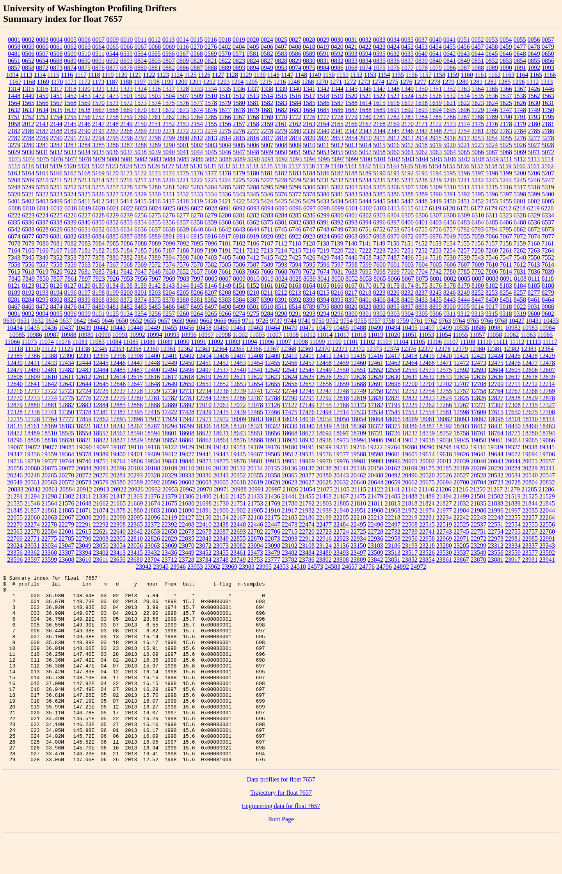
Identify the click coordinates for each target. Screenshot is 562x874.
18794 (547, 433)
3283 (70, 145)
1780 (365, 117)
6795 (506, 229)
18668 (289, 433)
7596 (323, 264)
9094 (42, 313)
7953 (127, 278)
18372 (375, 426)
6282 (253, 215)
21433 (255, 496)
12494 (169, 370)
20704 (478, 482)
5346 (267, 194)
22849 (221, 538)
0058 (14, 46)
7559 (70, 264)
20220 (495, 468)
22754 (495, 531)
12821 (392, 398)
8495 (196, 306)
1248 (293, 81)
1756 (84, 117)
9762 (431, 320)
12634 (461, 377)
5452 (477, 201)
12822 (410, 398)
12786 (238, 398)
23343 (547, 545)
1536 (492, 96)
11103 (384, 341)
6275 (154, 215)
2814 (225, 138)
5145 (407, 166)
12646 (118, 384)
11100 (333, 341)
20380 (324, 475)
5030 (28, 152)
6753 (393, 229)
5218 (154, 180)
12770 (15, 398)
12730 (169, 391)
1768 (253, 117)
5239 (435, 180)
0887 (196, 67)
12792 (324, 398)
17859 (84, 419)
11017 (341, 334)
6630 (70, 229)
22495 (358, 524)
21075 (325, 489)
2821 (323, 138)
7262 (520, 250)
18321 (255, 426)
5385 (379, 194)
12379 (460, 348)
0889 (225, 67)
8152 (253, 285)
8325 (70, 299)
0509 (70, 53)
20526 (444, 475)
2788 (28, 138)
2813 (211, 138)
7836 (534, 271)
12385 (15, 355)
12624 (289, 377)
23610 (83, 559)
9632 (37, 320)
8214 (309, 292)
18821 (83, 440)
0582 (267, 53)
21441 (289, 496)
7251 (407, 250)
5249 (28, 187)
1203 (223, 81)
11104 (401, 341)
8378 (168, 299)
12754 (427, 391)
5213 (84, 180)
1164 (522, 74)
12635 (478, 377)
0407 (281, 46)
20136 (289, 468)
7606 (449, 264)
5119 (56, 166)
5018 (421, 145)
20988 (239, 489)
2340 (323, 131)
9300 (351, 313)
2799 (168, 138)
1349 (407, 88)
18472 (15, 433)
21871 (83, 510)
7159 (519, 243)
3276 (520, 138)
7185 (140, 250)
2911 (379, 138)
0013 (168, 39)
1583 (281, 103)
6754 (407, 229)
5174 (168, 173)
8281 (14, 299)
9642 (79, 320)
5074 (28, 159)
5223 (211, 180)
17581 (444, 412)
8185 (534, 285)
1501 (126, 96)
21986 (478, 510)
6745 (281, 229)
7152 (421, 243)
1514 (267, 96)
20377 (307, 475)
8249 (463, 292)
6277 (182, 215)
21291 (15, 496)
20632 (341, 482)
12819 (358, 398)
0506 (28, 53)
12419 (427, 355)
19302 (461, 447)
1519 (337, 96)
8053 (365, 278)
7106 (253, 243)
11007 (273, 334)
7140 (351, 243)
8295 (42, 299)
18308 (221, 426)
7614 (548, 264)
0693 (126, 60)
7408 (239, 257)
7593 (281, 264)
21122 (375, 489)
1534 (463, 96)
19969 (307, 461)
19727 (49, 461)
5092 (281, 159)
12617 (169, 377)
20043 (495, 461)
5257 (112, 187)
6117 (421, 208)
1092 (534, 67)
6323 (506, 215)
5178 (225, 173)
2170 (407, 124)
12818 (341, 398)
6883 (84, 236)
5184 (309, 173)
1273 (363, 81)
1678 (239, 110)
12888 (152, 405)
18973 (341, 440)
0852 (492, 60)
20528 (478, 475)
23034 (49, 545)
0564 (140, 53)
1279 (448, 81)
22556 (547, 524)
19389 (100, 454)
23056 (135, 545)
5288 (253, 187)
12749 (358, 391)
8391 (281, 299)
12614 (118, 377)
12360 (151, 348)
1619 (435, 103)
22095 (135, 517)
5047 (239, 152)
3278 (548, 138)
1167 (15, 81)
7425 (295, 257)
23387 (66, 552)
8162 (281, 285)
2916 (449, 138)
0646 (506, 53)
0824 (253, 60)
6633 (112, 229)
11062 (511, 334)
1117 (81, 74)
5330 (154, 194)
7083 (84, 243)
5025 (506, 145)
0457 (477, 46)
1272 (349, 81)
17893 (118, 419)
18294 (169, 426)
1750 (548, 110)
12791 (307, 398)
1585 (309, 103)
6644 (253, 229)
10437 (66, 327)
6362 (253, 222)
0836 (393, 60)
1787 (463, 117)
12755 (444, 391)
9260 (182, 313)
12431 (32, 363)
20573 (83, 482)
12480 (32, 370)
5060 (393, 152)
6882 (70, 236)
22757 (530, 531)
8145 (196, 285)
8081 (436, 278)
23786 (307, 559)
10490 (375, 327)
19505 (272, 454)
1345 (351, 88)
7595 (309, 264)
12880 (32, 405)
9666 (220, 320)
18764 (495, 433)
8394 (323, 299)
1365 (492, 88)
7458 (365, 257)
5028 (548, 145)
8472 (42, 306)
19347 (15, 454)
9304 (407, 313)
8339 (84, 299)
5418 (182, 201)
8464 (548, 299)
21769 (272, 503)
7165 (28, 250)
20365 (289, 475)
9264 (196, 313)
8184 (520, 285)
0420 (337, 46)
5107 (464, 159)
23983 (246, 566)
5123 (112, 166)
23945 (161, 566)
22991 (547, 538)
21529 (547, 496)
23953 (195, 566)
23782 (289, 559)
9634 (51, 320)
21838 (495, 503)
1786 (449, 117)
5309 (435, 187)
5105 (436, 159)
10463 (255, 327)
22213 (375, 517)
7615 (14, 271)
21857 (32, 510)
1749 (534, 110)
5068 (506, 152)
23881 (495, 559)
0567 (182, 53)
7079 (28, 243)
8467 (14, 306)
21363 (135, 496)
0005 (70, 39)
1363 (463, 88)
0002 (28, 39)
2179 (520, 124)
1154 (384, 74)
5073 (14, 159)
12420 (444, 355)
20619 (255, 482)
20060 (32, 468)
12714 (547, 384)
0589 (309, 53)
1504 (168, 96)
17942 (187, 419)
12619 (204, 377)
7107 (267, 243)
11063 (528, 334)
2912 (393, 138)
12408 (255, 355)
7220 (337, 250)
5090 (253, 159)
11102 (367, 341)
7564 (98, 264)
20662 (410, 482)
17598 (461, 412)
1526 (435, 96)
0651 (14, 60)
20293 (135, 475)
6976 (435, 236)
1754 (56, 117)
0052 (477, 39)
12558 (392, 370)
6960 (337, 236)
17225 (410, 405)
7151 (407, 243)
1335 (225, 88)
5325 (84, 194)
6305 (407, 215)
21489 (427, 496)
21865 (66, 510)
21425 (238, 496)
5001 (182, 145)
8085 (464, 278)
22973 (495, 538)
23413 (118, 552)
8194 (56, 292)
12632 (427, 377)
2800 (182, 138)
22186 (307, 517)
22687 (221, 531)
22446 (255, 524)
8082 (450, 278)
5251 (56, 187)
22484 (341, 524)
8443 (449, 299)
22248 (495, 517)
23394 (83, 552)
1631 (548, 103)
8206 (196, 292)
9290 (281, 313)
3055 (506, 138)
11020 (392, 334)
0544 (112, 53)
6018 (70, 208)
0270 (196, 46)
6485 (492, 222)
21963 (392, 510)
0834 (365, 60)
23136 (341, 545)
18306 (204, 426)
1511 (225, 96)
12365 (237, 348)
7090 (169, 243)
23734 (204, 559)
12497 (204, 370)
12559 (410, 370)
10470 (289, 327)
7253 (435, 250)
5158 (491, 166)
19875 (221, 461)
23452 (204, 552)
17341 (49, 412)
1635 (56, 110)
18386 (410, 426)
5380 (323, 194)
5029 (14, 152)
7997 (197, 278)
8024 (281, 278)
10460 (221, 327)
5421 (225, 201)
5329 (140, 194)
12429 (547, 355)
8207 (211, 292)
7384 (140, 257)
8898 (421, 306)
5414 (126, 201)
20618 (238, 482)
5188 (351, 173)
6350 (98, 222)
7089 (155, 243)
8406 (379, 299)
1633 (28, 110)
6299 (323, 215)
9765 (473, 320)
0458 (492, 46)
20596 (169, 482)
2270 (154, 131)
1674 (196, 110)
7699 (393, 271)
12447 (135, 363)
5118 (42, 166)
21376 (152, 496)
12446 (118, 363)
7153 (435, 243)
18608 (186, 433)
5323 (56, 194)
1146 (273, 74)
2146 (84, 124)
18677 (307, 433)
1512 (239, 96)
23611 (100, 559)
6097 (309, 208)
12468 (427, 363)
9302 (379, 313)
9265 (211, 313)
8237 (421, 292)
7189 (196, 250)
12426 (513, 355)
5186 (323, 173)
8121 (14, 285)
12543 (289, 370)
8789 (309, 306)
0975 (309, 67)
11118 (15, 348)
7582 (211, 264)
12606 (530, 370)
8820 (351, 306)
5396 (492, 194)
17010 (204, 405)
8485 (154, 306)
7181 (84, 250)
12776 (83, 398)
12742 (272, 391)
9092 (28, 313)
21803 (324, 503)
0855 (534, 60)
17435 (221, 412)
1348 (393, 88)
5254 (84, 187)
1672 (168, 110)
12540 (238, 370)
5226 (253, 180)
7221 (351, 250)
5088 (225, 159)
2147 (98, 124)
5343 (239, 194)
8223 (379, 292)
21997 (513, 510)
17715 (15, 419)
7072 (520, 236)
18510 (49, 433)
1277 (420, 81)
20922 (118, 489)
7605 (435, 264)
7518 (435, 257)
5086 (197, 159)
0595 (379, 53)
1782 (393, 117)
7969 (169, 278)
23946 (178, 566)
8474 (56, 306)
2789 (42, 138)
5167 (70, 173)
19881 (255, 461)
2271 (168, 131)
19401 (135, 454)
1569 (84, 103)
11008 (291, 334)
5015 (379, 145)
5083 (155, 159)
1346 (365, 88)
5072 (548, 152)
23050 (100, 545)
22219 (410, 517)
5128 (182, 166)
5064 (449, 152)
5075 (42, 159)
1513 (253, 96)
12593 (478, 370)
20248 (32, 475)
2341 (337, 131)
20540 (530, 475)
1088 (477, 67)
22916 (324, 538)
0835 (379, 60)
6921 (281, 236)
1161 (481, 74)
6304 (393, 215)
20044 (513, 461)
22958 (427, 538)
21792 (307, 503)
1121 (135, 74)
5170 (112, 173)
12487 (135, 370)
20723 (495, 482)
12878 (547, 398)
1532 (449, 96)
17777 (67, 419)
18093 (462, 419)
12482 (66, 370)
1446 (548, 88)
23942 (143, 566)
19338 (529, 447)
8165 (323, 285)
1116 (67, 74)
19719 (32, 461)
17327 (547, 405)
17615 (495, 412)
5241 (463, 180)
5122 (98, 166)
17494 (324, 412)
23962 (212, 566)
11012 (307, 334)
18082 (444, 419)
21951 (358, 510)
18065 (393, 419)
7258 (477, 250)
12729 (152, 391)
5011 (323, 145)
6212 (505, 208)
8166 (337, 285)
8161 (267, 285)
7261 (506, 250)
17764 (49, 419)
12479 (15, 370)
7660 (211, 271)
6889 (154, 236)
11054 (443, 334)
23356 (15, 552)
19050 (478, 440)
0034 (393, 39)
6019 (84, 208)
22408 (186, 524)
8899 (435, 306)
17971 (204, 419)
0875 (84, 67)
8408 (393, 299)
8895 (393, 306)
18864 (221, 440)
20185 (444, 468)
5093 (295, 159)
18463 (547, 426)
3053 (477, 138)
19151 (238, 447)
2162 (295, 124)
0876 (98, 67)
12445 (100, 363)
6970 (393, 236)
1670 (140, 110)
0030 (337, 39)
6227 (84, 215)
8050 (337, 278)
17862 (101, 419)
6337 (42, 222)
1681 (267, 110)
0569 (211, 53)
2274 (211, 131)
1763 (182, 117)
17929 (170, 419)
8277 (534, 292)
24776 (367, 566)
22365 (135, 524)
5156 (463, 166)
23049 (83, 545)
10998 (223, 334)
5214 (98, 180)
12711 (512, 384)
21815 (392, 503)
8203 (154, 292)
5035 (98, 152)
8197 (84, 292)
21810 (358, 503)
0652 (28, 60)
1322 (112, 88)
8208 (225, 292)
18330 (289, 426)
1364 (477, 88)
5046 (225, 152)
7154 (449, 243)
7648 (154, 271)
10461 (238, 327)
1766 (225, 117)
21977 (444, 510)
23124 (324, 545)
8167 (351, 285)
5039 (154, 152)
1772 (295, 117)
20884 (67, 489)
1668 (112, 110)
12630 (392, 377)
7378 (98, 257)
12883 (83, 405)
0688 (56, 60)
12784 (204, 398)
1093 (548, 67)
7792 (477, 271)
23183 (375, 545)
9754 (346, 320)
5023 (477, 145)
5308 (421, 187)
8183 (506, 285)
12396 (118, 355)
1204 (237, 81)
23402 (100, 552)
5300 (309, 187)
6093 (253, 208)
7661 (225, 271)
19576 (324, 454)
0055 (520, 39)
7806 (492, 271)
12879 (15, 405)
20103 (135, 468)
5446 (393, 201)
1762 (168, 117)
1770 (281, 117)
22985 (530, 538)
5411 (84, 201)
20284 (118, 475)
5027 (534, 145)
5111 (506, 159)
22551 (495, 524)
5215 (112, 180)
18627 (204, 433)
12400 (152, 355)
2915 (435, 138)
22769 (15, 538)
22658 (169, 531)
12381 (494, 348)
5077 (70, 159)
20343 (221, 475)
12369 (305, 348)
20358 (272, 475)
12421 (461, 355)
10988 (68, 334)
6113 (394, 208)
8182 (492, 285)
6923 (309, 236)
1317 (56, 88)
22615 (83, 531)
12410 (289, 355)
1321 (98, 88)
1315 (28, 88)
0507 (42, 53)
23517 (410, 552)
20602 (186, 482)
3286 (112, 145)
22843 (204, 538)
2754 (463, 131)
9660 (192, 320)
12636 (495, 377)
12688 (358, 384)
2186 (28, 131)
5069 (520, 152)
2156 (225, 124)
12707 (461, 384)
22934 (358, 538)
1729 (477, 110)
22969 (444, 538)
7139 (337, 243)
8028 (295, 278)
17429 (204, 412)
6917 (225, 236)
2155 (211, 124)
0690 (84, 60)
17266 (444, 405)
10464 (272, 327)
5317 (520, 187)
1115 (53, 74)
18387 (427, 426)
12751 (392, 391)
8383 (225, 299)
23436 (169, 552)
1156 (411, 74)
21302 (66, 496)
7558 (56, 264)
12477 (530, 363)
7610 (492, 264)
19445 (238, 454)
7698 (379, 271)
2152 (168, 124)
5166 (56, 173)
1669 (126, 110)
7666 (267, 271)
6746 (295, 229)
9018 (506, 306)
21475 (358, 496)
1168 (29, 81)
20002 (427, 461)
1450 (42, 96)
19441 (204, 454)
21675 (169, 503)
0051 (463, 39)
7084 (98, 243)
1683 (295, 110)
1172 (84, 81)
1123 (163, 74)
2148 (112, 124)
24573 (315, 566)
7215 (295, 250)
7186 (154, 250)
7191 (225, 250)
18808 (32, 440)
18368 (358, 426)
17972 (221, 419)
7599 (365, 264)
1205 (251, 81)
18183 (66, 426)
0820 (196, 60)
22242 (461, 517)
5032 (56, 152)
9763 (445, 320)
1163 (508, 74)
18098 (496, 419)
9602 (548, 313)
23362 (32, 552)
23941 (547, 559)
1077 (407, 67)
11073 (29, 341)
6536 (534, 222)
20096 (118, 468)
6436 (449, 222)
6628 (42, 229)
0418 (309, 46)
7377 (84, 257)
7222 (365, 250)
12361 (168, 348)
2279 (281, 131)
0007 (98, 39)
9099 (84, 313)
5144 (393, 166)
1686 (337, 110)
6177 (477, 208)
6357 (182, 222)
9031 (534, 306)
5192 (407, 173)
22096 (152, 517)
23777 (272, 559)
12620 (221, 377)
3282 (56, 145)
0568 (196, 53)
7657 (196, 271)
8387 (253, 299)
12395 (100, 355)
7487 (393, 257)
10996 (189, 334)
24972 (418, 566)
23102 (289, 545)
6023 (141, 208)
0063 (84, 46)
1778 (337, 117)
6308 (449, 215)
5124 (126, 166)
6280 (225, 215)
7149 (379, 243)
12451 (204, 363)
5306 (393, 187)
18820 (66, 440)
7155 (463, 243)
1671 (154, 110)
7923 (98, 278)
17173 (358, 405)
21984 (461, 510)
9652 (136, 320)
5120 (70, 166)
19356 (32, 454)
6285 (295, 215)
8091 (506, 278)
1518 (323, 96)
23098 (272, 545)
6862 (520, 229)
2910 (365, 138)
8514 (295, 306)
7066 (492, 236)
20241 (547, 468)
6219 (533, 208)
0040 (435, 39)
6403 (435, 222)
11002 (240, 334)
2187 (42, 131)
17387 (118, 412)
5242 (477, 180)
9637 (65, 320)
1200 (181, 81)
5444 (365, 201)
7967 (155, 278)
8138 (126, 285)
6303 (379, 215)
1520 (351, 96)
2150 (140, 124)
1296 (518, 81)
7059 (477, 236)
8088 (492, 278)
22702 (255, 531)
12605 (513, 370)
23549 (478, 552)
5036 (112, 152)
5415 (140, 201)
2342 (351, 131)
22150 (204, 517)
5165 (42, 173)
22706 (272, 531)
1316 (42, 88)
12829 (530, 398)
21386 (186, 496)
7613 (534, 264)
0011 (140, 39)
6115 (407, 208)
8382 (211, 299)
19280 (409, 447)
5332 (182, 194)
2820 (309, 138)
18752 (444, 433)
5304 (365, 187)
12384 (546, 348)
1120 (121, 74)
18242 (118, 426)
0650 (548, 53)
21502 (495, 496)
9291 (295, 313)
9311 (449, 313)
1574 (154, 103)
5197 (477, 173)
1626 (520, 103)
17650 (513, 412)
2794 (98, 138)
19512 (289, 454)
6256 (140, 215)
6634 (126, 229)
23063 (152, 545)
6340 (84, 222)
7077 (548, 236)
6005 (548, 201)
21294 (32, 496)
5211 (56, 180)
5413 (112, 201)
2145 (70, 124)
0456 (463, 46)
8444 (463, 299)
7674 (323, 271)
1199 (167, 81)
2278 (267, 131)
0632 (393, 53)
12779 (118, 398)
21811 (375, 503)
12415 (358, 355)
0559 (126, 53)
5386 (393, 194)
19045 (461, 440)
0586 (295, 53)
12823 (427, 398)
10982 (513, 327)
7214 (281, 250)
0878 (126, 67)
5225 (239, 180)
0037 (421, 39)
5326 (98, 194)
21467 (341, 496)
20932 (153, 489)
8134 (112, 285)
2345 (393, 131)
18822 (100, 440)
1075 (379, 67)
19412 (169, 454)
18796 (15, 440)
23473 (255, 552)
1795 (548, 117)
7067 (506, 236)
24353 (281, 566)
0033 (379, 39)
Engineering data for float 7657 (281, 843)
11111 (500, 341)
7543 (477, 257)
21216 (460, 489)
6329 (534, 215)
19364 (66, 454)
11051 (409, 334)
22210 (358, 517)
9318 (506, 313)
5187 (337, 173)
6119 (435, 208)
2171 (421, 124)
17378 (83, 412)
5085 (183, 159)
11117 (549, 341)
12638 (530, 377)
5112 (520, 159)
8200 (126, 292)
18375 (392, 426)
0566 (168, 53)
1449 (28, 96)
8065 (379, 278)
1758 (112, 117)
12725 (100, 391)
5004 (225, 145)
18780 (530, 433)
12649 (169, 384)
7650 (168, 271)
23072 (204, 545)
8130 (98, 285)
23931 (530, 559)
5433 (323, 201)
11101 (350, 341)
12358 (134, 348)
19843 (169, 461)
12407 (238, 355)
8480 (98, 306)
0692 (112, 60)
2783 (506, 131)
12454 (255, 363)
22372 (152, 524)
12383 (529, 348)
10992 (137, 334)
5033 (70, 152)
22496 (375, 524)
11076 (63, 341)
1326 (154, 88)
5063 (435, 152)
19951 (289, 461)
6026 (183, 208)
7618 (28, 271)
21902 (238, 510)
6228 (98, 215)
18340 (307, 426)
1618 (421, 103)
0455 (449, 46)
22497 (392, 524)
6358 (196, 222)
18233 (100, 426)
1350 (421, 88)
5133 (238, 166)
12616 (152, 377)
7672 (309, 271)
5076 (56, 159)
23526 (427, 552)
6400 (407, 222)
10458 (204, 327)
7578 (196, 264)
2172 (435, 124)
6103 (379, 208)
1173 (98, 81)
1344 (337, 88)
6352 (112, 222)
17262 (427, 405)
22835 (186, 538)
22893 (289, 538)
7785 (463, 271)
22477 (324, 524)
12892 (186, 405)
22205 (341, 517)
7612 (520, 264)
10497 (427, 327)
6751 (365, 229)
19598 (375, 454)
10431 (534, 320)
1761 (154, 117)
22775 (49, 538)
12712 (530, 384)
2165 (337, 124)
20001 (410, 461)
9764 (459, 320)
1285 (504, 81)
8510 (267, 306)
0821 (211, 60)
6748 (323, 229)
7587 (253, 264)
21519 (513, 496)
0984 (323, 67)
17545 (392, 412)
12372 (357, 348)
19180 (289, 447)
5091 (267, 159)
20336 (204, 475)
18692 (324, 433)
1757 (98, 117)
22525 (461, 524)
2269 (140, 131)
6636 (140, 229)
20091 (101, 468)
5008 (281, 145)
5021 (463, 145)
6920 (267, 236)
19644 (495, 454)
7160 (533, 243)
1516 (295, 96)
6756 (435, 229)
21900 (221, 510)
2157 (239, 124)
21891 (204, 510)
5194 (435, 173)
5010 (309, 145)
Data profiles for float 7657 (281, 816)
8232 (407, 292)
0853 (506, 60)
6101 (351, 208)
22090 (118, 517)
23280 (444, 545)
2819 (295, 138)
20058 (15, 468)
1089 (492, 67)
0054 (506, 39)
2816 (253, 138)
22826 (152, 538)
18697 (341, 433)
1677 (225, 110)
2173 (449, 124)
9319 (520, 313)
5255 (98, 187)
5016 (393, 145)
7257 (463, 250)
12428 (530, 355)
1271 (335, 81)
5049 (267, 152)
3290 (168, 145)
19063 (513, 440)
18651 (255, 433)
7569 (140, 264)
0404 (239, 46)
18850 (152, 440)
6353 (126, 222)
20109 (170, 468)
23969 (229, 566)
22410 (204, 524)
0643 (463, 53)
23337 (530, 545)
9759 (403, 320)
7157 (491, 243)
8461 (534, 299)
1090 (506, 67)
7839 (548, 271)
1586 (323, 103)
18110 (530, 419)
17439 (238, 412)
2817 (267, 138)
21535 (15, 503)
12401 (169, 355)
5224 (225, 180)
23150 (358, 545)
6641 (211, 229)
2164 (323, 124)
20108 (152, 468)
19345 (547, 447)
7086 (127, 243)
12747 (324, 391)
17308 (513, 405)
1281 (476, 81)
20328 (152, 475)
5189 (365, 173)
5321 (28, 194)
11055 (460, 334)
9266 (225, 313)
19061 (495, 440)
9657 (164, 320)
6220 (547, 208)
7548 (520, 257)
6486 (506, 222)
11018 (358, 334)
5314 (477, 187)
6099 (337, 208)
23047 (66, 545)
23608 (66, 559)
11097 (283, 341)
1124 (177, 74)
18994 (358, 440)
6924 (323, 236)
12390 (66, 355)
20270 (66, 475)
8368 (98, 299)
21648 (83, 503)
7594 (295, 264)
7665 (253, 271)
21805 (341, 503)
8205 (182, 292)
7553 (14, 264)
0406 (267, 46)
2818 (281, 138)
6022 (127, 208)
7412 (253, 257)
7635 (98, 271)
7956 (141, 278)
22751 (478, 531)
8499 (239, 306)
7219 (323, 250)
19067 (15, 447)
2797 (140, 138)
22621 (100, 531)
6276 (168, 215)
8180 (477, 285)
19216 (358, 447)
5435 (351, 201)
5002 (196, 145)
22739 (410, 531)
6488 (520, 222)
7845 (14, 278)
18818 (49, 440)
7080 (42, 243)
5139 (323, 166)
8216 (337, 292)
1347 (379, 88)
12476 (513, 363)
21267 (495, 489)
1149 (315, 74)
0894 (253, 67)
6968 (379, 236)
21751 (238, 503)
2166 (351, 124)
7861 (70, 278)
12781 (152, 398)
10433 (551, 320)
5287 (239, 187)
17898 (135, 419)
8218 (365, 292)
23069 (169, 545)
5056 (351, 152)
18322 (272, 426)
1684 (309, 110)
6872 (534, 229)
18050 (341, 419)
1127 (218, 74)
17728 (32, 419)
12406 (221, 355)
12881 (49, 405)
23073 (221, 545)
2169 (393, 124)
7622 (70, 271)
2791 (70, 138)
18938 (324, 440)
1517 (309, 96)
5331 (168, 194)
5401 (14, 201)
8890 (379, 306)
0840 (435, 60)
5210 (42, 180)
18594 (152, 433)
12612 (83, 377)
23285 (461, 545)
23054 (118, 545)
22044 (547, 510)
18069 (410, 419)
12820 (375, 398)
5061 (407, 152)
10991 (120, 334)
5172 (140, 173)
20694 (444, 482)
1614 (365, 103)
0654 (42, 60)
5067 (492, 152)
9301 (365, 313)
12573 (427, 370)
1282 (490, 81)
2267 (112, 131)
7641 (112, 271)
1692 (407, 110)
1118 (94, 74)
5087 (211, 159)
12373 (374, 348)
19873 (204, 461)
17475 (289, 412)
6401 (421, 222)
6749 (337, 229)
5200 (520, 173)
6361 (239, 222)
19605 (410, 454)
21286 (546, 489)
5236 (393, 180)
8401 (365, 299)
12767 (513, 391)
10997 (206, 334)
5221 (182, 180)
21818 (410, 503)
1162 (494, 74)
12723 (66, 391)
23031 (32, 545)
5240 (449, 180)
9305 (421, 313)
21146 (426, 489)
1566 (42, 103)
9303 (393, 313)
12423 (478, 355)
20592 (152, 482)
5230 (309, 180)
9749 (304, 320)
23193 (410, 545)
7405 (225, 257)
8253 (492, 292)
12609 (32, 377)
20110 (186, 468)
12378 (443, 348)
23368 (49, 552)
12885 (118, 405)
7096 (211, 243)
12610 (49, 377)
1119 (108, 74)
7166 (42, 250)
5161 (533, 166)
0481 (14, 53)
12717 (32, 391)
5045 (211, 152)
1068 (351, 67)
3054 (492, 138)
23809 (358, 559)
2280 (295, 131)
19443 (221, 454)
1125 (190, 74)
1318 (70, 88)
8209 (239, 292)
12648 (152, 384)
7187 (168, 250)
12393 (83, 355)
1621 (449, 103)
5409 (56, 201)
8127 (70, 285)
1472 (98, 96)
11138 (82, 348)
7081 (56, 243)
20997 (273, 489)
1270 (321, 81)
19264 (392, 447)
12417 (392, 355)
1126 (204, 74)
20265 (49, 475)
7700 (407, 271)
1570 (98, 103)
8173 (393, 285)
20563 (49, 482)
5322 (42, 194)
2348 (435, 131)
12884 (100, 405)
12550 (341, 370)
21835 (478, 503)
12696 (392, 384)
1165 (536, 74)
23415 (135, 552)
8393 (309, 299)
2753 (449, 131)
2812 (196, 138)
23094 (255, 545)
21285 (529, 489)
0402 (225, 46)
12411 (306, 355)
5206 (534, 173)
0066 (126, 46)
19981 (358, 461)
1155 (397, 74)
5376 (281, 194)
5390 (435, 194)
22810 (135, 538)
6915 (196, 236)
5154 (435, 166)
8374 (140, 299)
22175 (272, 517)
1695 (449, 110)
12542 (272, 370)
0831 (323, 60)
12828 (513, 398)
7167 (56, 250)
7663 (239, 271)
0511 (98, 53)
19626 (461, 454)
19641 (478, 454)
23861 (444, 559)
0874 (70, 67)
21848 (15, 510)
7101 (225, 243)
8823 (365, 306)
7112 (281, 243)
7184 (126, 250)
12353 (116, 348)
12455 (272, 363)
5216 (126, 180)
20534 (513, 475)
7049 (449, 236)
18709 (358, 433)
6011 (42, 208)
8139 (140, 285)
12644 (83, 384)
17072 (238, 405)
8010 (253, 278)
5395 (477, 194)
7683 (351, 271)
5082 (141, 159)
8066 (394, 278)
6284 (281, 215)
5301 (323, 187)
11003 (257, 334)
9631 (23, 320)
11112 (517, 341)
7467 (379, 257)
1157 (425, 74)
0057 (548, 39)
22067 (66, 517)
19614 (427, 454)
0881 (154, 67)
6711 (267, 229)
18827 (118, 440)
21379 (169, 496)
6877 (28, 236)
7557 (42, 264)
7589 (267, 264)
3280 (28, 145)
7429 (323, 257)
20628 (324, 482)
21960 (375, 510)
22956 (410, 538)
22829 (169, 538)
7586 (239, 264)
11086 (147, 341)
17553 (410, 412)
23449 (186, 552)
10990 (103, 334)
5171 (126, 173)
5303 (351, 187)
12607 (547, 370)
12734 (204, 391)
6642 (225, 229)
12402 (186, 355)
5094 (309, 159)
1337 (253, 88)
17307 (495, 405)
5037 (126, 152)
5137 (294, 166)
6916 (211, 236)
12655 (272, 384)
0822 (225, 60)
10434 (15, 327)
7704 (421, 271)
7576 (182, 264)
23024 (15, 545)
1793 (534, 117)
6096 (295, 208)
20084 (84, 468)
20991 (256, 489)
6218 (519, 208)
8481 (112, 306)
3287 (126, 145)
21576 (66, 503)
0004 (56, 39)
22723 (324, 531)
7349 (42, 257)
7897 (84, 278)
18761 (478, 433)
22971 (461, 538)
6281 (239, 215)
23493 (341, 552)
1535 (477, 96)
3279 (14, 145)
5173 (154, 173)
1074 (365, 67)
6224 (42, 215)
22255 (513, 517)
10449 (152, 327)
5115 (14, 166)
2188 (56, 131)
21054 (307, 489)
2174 (463, 124)
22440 (238, 524)
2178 (506, 124)
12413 (341, 355)
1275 (392, 81)
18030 (307, 419)
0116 (182, 46)
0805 (154, 60)
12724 (83, 391)
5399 (534, 194)
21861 (49, 510)
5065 (463, 152)
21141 (392, 489)
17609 (478, 412)
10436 (49, 327)
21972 (410, 510)
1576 (182, 103)
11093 (232, 341)
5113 (534, 159)
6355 (154, 222)
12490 (152, 370)
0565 (154, 53)
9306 (435, 313)
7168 (70, 250)
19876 (238, 461)
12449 (169, 363)
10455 (169, 327)
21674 (152, 503)
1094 (12, 74)
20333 (186, 475)
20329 (169, 475)
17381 (100, 412)
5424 (267, 201)
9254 (140, 313)
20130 (220, 468)
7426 (309, 257)
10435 (32, 327)
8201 (140, 292)
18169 (49, 426)
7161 (547, 243)
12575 (444, 370)
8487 (182, 306)
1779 (351, 117)
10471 (307, 327)
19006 (375, 440)
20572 (66, 482)
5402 (28, 201)
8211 (267, 292)
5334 (211, 194)
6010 (28, 208)
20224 (512, 468)
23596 (15, 559)
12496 (186, 370)
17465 (255, 412)
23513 (392, 552)
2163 (309, 124)
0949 (267, 67)
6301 (351, 215)
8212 (281, 292)
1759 (126, 117)
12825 (461, 398)
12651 (204, 384)
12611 (66, 377)
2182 (14, 131)
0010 (126, 39)
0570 (225, 53)
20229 (529, 468)
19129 (186, 447)
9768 (501, 320)
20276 (100, 475)
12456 (289, 363)
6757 (449, 229)
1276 (406, 81)
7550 (534, 257)
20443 (341, 475)
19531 (307, 454)
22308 (118, 524)
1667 (98, 110)
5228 (281, 180)
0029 (323, 39)
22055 (15, 517)
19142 (221, 447)
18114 (547, 419)
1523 (393, 96)
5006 (253, 145)
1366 (506, 88)
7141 (365, 243)
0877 (112, 67)
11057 (477, 334)
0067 (140, 46)
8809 (337, 306)
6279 (211, 215)
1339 (281, 88)
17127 (289, 405)
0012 (154, 39)
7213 (267, 250)
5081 (127, 159)
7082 (70, 243)
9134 (126, 313)
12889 (169, 405)
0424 (393, 46)
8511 (281, 306)
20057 (547, 461)
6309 (463, 215)
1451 (56, 96)
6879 (42, 236)
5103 (408, 159)
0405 (253, 46)
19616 (444, 454)
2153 (182, 124)
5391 (449, 194)
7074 (534, 236)
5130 (196, 166)
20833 (15, 489)
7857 (56, 278)
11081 (79, 341)
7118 (295, 243)
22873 (272, 538)
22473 (289, 524)
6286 (309, 215)
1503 (154, 96)
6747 (309, 229)
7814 (506, 271)
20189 (461, 468)
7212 (253, 250)
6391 (323, 222)
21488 (410, 496)
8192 (28, 292)
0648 (520, 53)
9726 (262, 320)
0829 (295, 60)
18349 (324, 426)
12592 (461, 370)
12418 (410, 355)
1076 (393, 67)
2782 (492, 131)
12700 (410, 384)
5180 (253, 173)
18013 (255, 419)
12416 (375, 355)
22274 (32, 524)
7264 (548, 250)
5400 (548, 194)
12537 (221, 370)
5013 (351, 145)
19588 (358, 454)
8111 (534, 278)
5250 (42, 187)
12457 (307, 363)
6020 (98, 208)
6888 (140, 236)
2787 (14, 138)
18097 (479, 419)
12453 (238, 363)
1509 (196, 96)
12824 (444, 398)
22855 (238, 538)
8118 (548, 278)
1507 (182, 96)
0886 (182, 67)
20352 (238, 475)
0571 (239, 53)
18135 (15, 426)
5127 (168, 166)
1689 (379, 110)
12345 (99, 348)
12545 (307, 370)
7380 (112, 257)
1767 (239, 117)
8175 (421, 285)
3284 (84, 145)
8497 (211, 306)
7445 (337, 257)
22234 (444, 517)
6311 (492, 215)
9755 (360, 320)
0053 (492, 39)
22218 (392, 517)
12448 (152, 363)
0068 (154, 46)
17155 (324, 405)
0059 (28, 46)
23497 (358, 552)
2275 (225, 131)
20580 (118, 482)
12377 (426, 348)
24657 (349, 566)
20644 (375, 482)
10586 (478, 327)
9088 (548, 306)
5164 (28, 173)
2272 (182, 131)
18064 (376, 419)
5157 (477, 166)
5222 (196, 180)
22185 (289, 517)
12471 (444, 363)
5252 (70, 187)
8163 (295, 285)
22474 (307, 524)
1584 (295, 103)
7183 (112, 250)
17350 (66, 412)
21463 (324, 496)
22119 (169, 517)
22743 (444, 531)
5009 (295, 145)
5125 (140, 166)
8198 (98, 292)
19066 (547, 440)
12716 (15, 391)
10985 (17, 334)
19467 (255, 454)
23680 (135, 559)
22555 (530, 524)
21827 (444, 503)
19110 (135, 447)
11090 (181, 341)
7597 (337, 264)
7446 (351, 257)
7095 (197, 243)
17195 (392, 405)
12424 (495, 355)
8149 (225, 285)
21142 (409, 489)
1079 (435, 67)
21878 (118, 510)
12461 (375, 363)
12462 (392, 363)
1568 (70, 103)
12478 (547, 363)
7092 (183, 243)
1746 (492, 110)
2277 (253, 131)
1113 (26, 74)
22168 (255, 517)
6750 (351, 229)
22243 (478, 517)
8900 (449, 306)
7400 (196, 257)
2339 (309, 131)
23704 (152, 559)
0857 (14, 67)
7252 (421, 250)
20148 (358, 468)
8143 (168, 285)
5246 (534, 180)
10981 (495, 327)
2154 (196, 124)
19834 (152, 461)
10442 (100, 327)
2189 (70, 131)
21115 (358, 489)
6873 (548, 229)
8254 (506, 292)
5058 (379, 152)
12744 (289, 391)
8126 (56, 285)
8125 (42, 285)
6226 (70, 215)
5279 (140, 187)
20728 (513, 482)
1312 (532, 81)
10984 (547, 327)
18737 (410, 433)
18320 (238, 426)
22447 (272, 524)
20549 (15, 482)
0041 (449, 39)
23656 (118, 559)
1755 (70, 117)
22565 (15, 531)
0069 (168, 46)
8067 (408, 278)
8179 (463, 285)
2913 (407, 138)
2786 (548, 131)
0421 (351, 46)
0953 (281, 67)
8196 (70, 292)
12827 (495, 398)
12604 (495, 370)
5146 (421, 166)
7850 (42, 278)
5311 (463, 187)
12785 (221, 398)
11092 (215, 341)
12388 (49, 355)
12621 (238, 377)
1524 (407, 96)
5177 (211, 173)
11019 (375, 334)
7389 (154, 257)
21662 (100, 503)
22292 (100, 524)
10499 (444, 327)
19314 (478, 447)
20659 (392, 482)
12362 (185, 348)
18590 (135, 433)
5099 (351, 159)
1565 (28, 103)
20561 (32, 482)
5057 (365, 152)
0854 (520, 60)
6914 (182, 236)
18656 (272, 433)
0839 (421, 60)
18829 (135, 440)
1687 (351, 110)
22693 (238, 531)
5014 (365, 145)
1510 (211, 96)
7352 (56, 257)
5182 (281, 173)
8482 (126, 306)
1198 (154, 81)
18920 (289, 440)
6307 (435, 215)
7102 (239, 243)
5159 (505, 166)
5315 (492, 187)
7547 (506, 257)
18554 (83, 433)
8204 (168, 292)
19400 (118, 454)
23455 (221, 552)
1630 (534, 103)
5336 (225, 194)
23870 (478, 559)
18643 (238, 433)
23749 (238, 559)
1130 (259, 74)
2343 (365, 131)
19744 (66, 461)
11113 (533, 341)
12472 (461, 363)
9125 (112, 313)
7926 (113, 278)
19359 (49, 454)
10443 (118, 327)
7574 (168, 264)
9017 (492, 306)
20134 (255, 468)
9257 (168, 313)
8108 (520, 278)
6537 (548, 222)
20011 (444, 461)
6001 (520, 201)
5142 (365, 166)
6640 (196, 229)
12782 (169, 398)
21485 (392, 496)
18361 (341, 426)
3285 (98, 145)
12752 (410, 391)
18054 (358, 419)
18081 (427, 419)
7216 (309, 250)
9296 (337, 313)
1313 (546, 81)
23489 (324, 552)
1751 (14, 117)
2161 (281, 124)
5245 (520, 180)
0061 (56, 46)
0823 (239, 60)
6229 (112, 215)
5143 (379, 166)
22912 (307, 538)
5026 (520, 145)
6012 (56, 208)
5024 (492, 145)
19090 (84, 447)
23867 (461, 559)
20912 (84, 489)
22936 (375, 538)
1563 (548, 96)
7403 (211, 257)
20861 (50, 489)
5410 (70, 201)
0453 (421, 46)
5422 (239, 201)
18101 (513, 419)
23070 (186, 545)
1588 (351, 103)
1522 (379, 96)
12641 (32, 384)
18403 (461, 426)
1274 (378, 81)
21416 (221, 496)
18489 (32, 433)
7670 (295, 271)
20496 (410, 475)
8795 (323, 306)
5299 (295, 187)
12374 (391, 348)
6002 (534, 201)
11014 (325, 334)
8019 (267, 278)
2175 (477, 124)
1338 (267, 88)
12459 (341, 363)
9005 (463, 306)
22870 (255, 538)
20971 (221, 489)
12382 (511, 348)
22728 (375, 531)
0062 (70, 46)
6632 (98, 229)
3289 (154, 145)
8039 (309, 278)
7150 (393, 243)
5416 (154, 201)
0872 (42, 67)
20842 (33, 489)
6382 (295, 222)
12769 (547, 391)
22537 (478, 524)
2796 (126, 138)
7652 (182, 271)
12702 (444, 384)
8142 (154, 285)
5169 (98, 173)
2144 (56, 124)
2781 (477, 131)
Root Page (281, 856)
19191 (307, 447)
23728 (186, 559)
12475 (495, 363)
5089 (239, 159)
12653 (238, 384)
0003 (42, 39)
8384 (239, 299)
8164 (309, 285)
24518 (298, 566)
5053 (323, 152)
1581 (253, 103)
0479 (548, 46)
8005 (211, 278)
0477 (520, 46)
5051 (295, 152)
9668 (234, 320)
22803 (100, 538)
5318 (534, 187)
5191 (393, 173)
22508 (410, 524)
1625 (506, 103)
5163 (14, 173)
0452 (407, 46)
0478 (534, 46)
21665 (118, 503)
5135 (266, 166)
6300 (337, 215)
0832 (337, 60)
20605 (221, 482)
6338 (56, 222)
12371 (340, 348)
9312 (463, 313)
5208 (14, 180)
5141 (351, 166)
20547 (547, 475)
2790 (56, 138)
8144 (182, 285)
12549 (324, 370)
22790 (83, 538)
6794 (492, 229)
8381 (196, 299)
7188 (182, 250)
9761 (417, 320)
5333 (196, 194)
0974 (295, 67)
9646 (107, 320)
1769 (267, 117)
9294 (323, 313)
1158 (439, 74)
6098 (323, 208)
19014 (392, 440)
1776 (309, 117)
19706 (547, 454)
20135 (272, 468)
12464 (410, 363)
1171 (70, 81)
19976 (341, 461)
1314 (14, 88)
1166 (550, 74)
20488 (375, 475)
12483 (83, 370)
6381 (281, 222)
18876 (238, 440)
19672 (513, 454)
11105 (417, 341)
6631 (84, 229)
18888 (255, 440)
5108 (478, 159)
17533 (358, 412)
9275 (253, 313)
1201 (195, 81)
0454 (435, 46)
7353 (70, 257)
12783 (186, 398)
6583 (28, 229)
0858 (28, 67)
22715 (289, 531)
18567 (118, 433)
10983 (530, 327)
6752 (379, 229)
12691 (375, 384)
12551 (358, 370)
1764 (196, 117)
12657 (307, 384)
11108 (467, 341)
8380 (182, 299)
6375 (267, 222)
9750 (318, 320)
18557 (100, 433)
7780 (449, 271)
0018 (225, 39)
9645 (93, 320)
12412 (324, 355)
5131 (210, 166)
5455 (506, 201)
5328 (126, 194)
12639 (547, 377)
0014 (182, 39)
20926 (136, 489)
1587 (337, 103)
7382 (126, 257)
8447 (477, 299)
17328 (15, 412)
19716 (15, 461)
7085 (113, 243)
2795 (112, 138)
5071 (534, 152)
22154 (221, 517)
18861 (186, 440)
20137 (306, 468)
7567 (112, 264)
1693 (421, 110)
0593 (351, 53)
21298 (49, 496)
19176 (272, 447)
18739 (427, 433)
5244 (506, 180)
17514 (341, 412)
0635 (407, 53)
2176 (492, 124)
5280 (154, 187)
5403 (42, 201)
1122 (149, 74)
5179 (239, 173)
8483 (140, 306)
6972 (407, 236)
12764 (495, 391)
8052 (351, 278)
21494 (444, 496)
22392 (169, 524)
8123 (28, 285)
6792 (463, 229)
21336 (100, 496)
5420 (211, 201)
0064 (98, 46)
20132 (237, 468)
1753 (42, 117)
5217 (140, 180)
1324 (140, 88)
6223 (28, 215)
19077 (49, 447)
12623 (272, 377)
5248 (14, 187)
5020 (449, 145)
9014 (477, 306)
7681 (337, 271)
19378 (83, 454)
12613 (100, 377)
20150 (375, 468)
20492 (392, 475)
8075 (422, 278)
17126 (272, 405)
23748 (221, 559)
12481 (49, 370)
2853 (337, 138)
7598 (351, 264)
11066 (12, 341)
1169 (43, 81)
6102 (365, 208)
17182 (375, 405)
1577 (196, 103)
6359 (211, 222)
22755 (513, 531)
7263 (534, 250)
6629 (56, 229)
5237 (407, 180)
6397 (393, 222)
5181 (267, 173)
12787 (255, 398)
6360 (225, 222)
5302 (337, 187)
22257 (530, 517)
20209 (478, 468)
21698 (204, 503)
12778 (100, 398)
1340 (295, 88)
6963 (351, 236)
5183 (295, 173)
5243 (492, 180)
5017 (407, 145)
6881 (56, 236)
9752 (332, 320)
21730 (221, 503)
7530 (449, 257)
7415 (267, 257)
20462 (358, 475)
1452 (70, 96)
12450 (186, 363)
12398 (135, 355)
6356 (168, 222)
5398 (520, 194)
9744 (290, 320)
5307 (407, 187)
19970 (324, 461)
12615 (135, 377)
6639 (182, 229)
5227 (267, 180)
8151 (239, 285)
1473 (112, 96)
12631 (410, 377)
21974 (427, 510)
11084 (113, 341)
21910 (272, 510)
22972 (478, 538)
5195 (449, 173)
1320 (84, 88)
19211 (341, 447)
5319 (548, 187)
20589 (135, 482)
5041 (182, 152)
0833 (351, 60)
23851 (392, 559)
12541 (255, 370)
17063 (221, 405)
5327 (112, 194)
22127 (186, 517)
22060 (32, 517)
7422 (281, 257)
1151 (342, 74)
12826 (478, 398)
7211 (239, 250)
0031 (351, 39)
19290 (426, 447)
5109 (492, 159)
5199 (506, 173)
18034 (324, 419)
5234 (365, 180)
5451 (463, 201)
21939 (324, 510)
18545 (66, 433)
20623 (289, 482)
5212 (70, 180)
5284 (211, 187)
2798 (154, 138)
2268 (126, 131)
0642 (449, 53)
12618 (186, 377)
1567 (56, 103)
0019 (239, 39)
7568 (126, 264)
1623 (477, 103)
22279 (66, 524)
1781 (379, 117)
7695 (365, 271)
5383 (351, 194)
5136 (280, 166)
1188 (126, 81)
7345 (28, 257)
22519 (444, 524)
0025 (281, 39)
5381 (337, 194)
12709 (495, 384)
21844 (530, 503)
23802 (324, 559)
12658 (324, 384)
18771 (513, 433)
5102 (394, 159)
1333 (196, 88)
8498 (225, 306)
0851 (477, 60)
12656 (289, 384)
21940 (341, 510)
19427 (186, 454)
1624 (492, 103)
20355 (255, 475)
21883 (152, 510)
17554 (427, 412)
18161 (32, 426)
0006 (84, 39)
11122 (49, 348)
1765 (211, 117)
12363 (202, 348)
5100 (365, 159)
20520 (427, 475)
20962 (187, 489)
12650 (186, 384)
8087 (478, 278)
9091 (14, 313)
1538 (520, 96)
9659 (178, 320)
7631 (84, 271)
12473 (478, 363)
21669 (135, 503)
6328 (520, 215)
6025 (169, 208)
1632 (14, 110)
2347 (421, 131)
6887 (126, 236)
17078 (255, 405)
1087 (463, 67)
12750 (375, 391)
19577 (341, 454)
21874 (100, 510)
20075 (49, 468)
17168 (341, 405)
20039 (461, 461)
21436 (272, 496)
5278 (126, 187)
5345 (253, 194)
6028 (211, 208)
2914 (421, 138)
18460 (530, 426)
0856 (548, 60)
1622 (463, 103)
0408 (295, 46)
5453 (492, 201)
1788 (477, 117)
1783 (407, 117)
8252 (477, 292)
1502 (140, 96)
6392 (337, 222)
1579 (225, 103)
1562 (534, 96)
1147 (287, 74)
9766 (487, 320)
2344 (379, 131)
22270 (15, 524)
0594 (365, 53)
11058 (494, 334)
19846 (186, 461)
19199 (324, 447)
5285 (225, 187)
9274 (239, 313)
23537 (461, 552)
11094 (249, 341)
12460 (358, 363)
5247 (548, 180)
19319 (495, 447)
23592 (547, 552)
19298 (444, 447)
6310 (477, 215)
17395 (135, 412)
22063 (49, 517)
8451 (506, 299)
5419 (196, 201)
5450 (449, 201)
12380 (477, 348)
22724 (341, 531)
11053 (426, 334)
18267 (135, 426)
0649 (534, 53)
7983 (183, 278)
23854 (427, 559)
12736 (221, 391)
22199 (324, 517)
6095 (281, 208)
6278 (196, 215)
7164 (14, 250)
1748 (520, 110)
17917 (152, 419)
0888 (211, 67)
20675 (427, 482)
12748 (341, 391)
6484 (477, 222)
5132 (224, 166)
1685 (323, 110)
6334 (548, 215)
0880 (140, 67)
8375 (154, 299)
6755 (421, 229)
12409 (272, 355)
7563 (84, 264)
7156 (477, 243)
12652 (221, 384)
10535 (461, 327)
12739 (238, 391)
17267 (461, 405)
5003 (211, 145)
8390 (267, 299)
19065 (530, 440)
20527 (461, 475)
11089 (164, 341)
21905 (255, 510)
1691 (393, 110)
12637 (513, 377)
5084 (169, 159)
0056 (534, 39)
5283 (196, 187)
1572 (126, 103)
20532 (495, 475)
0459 (506, 46)
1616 (393, 103)
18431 (495, 426)
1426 (534, 88)
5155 (449, 166)
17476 (307, 412)
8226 (393, 292)
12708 (478, 384)
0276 (211, 46)
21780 (289, 503)
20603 (204, 482)
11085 (131, 341)
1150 (328, 74)
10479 (324, 327)
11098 (300, 341)
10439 (83, 327)
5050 (281, 152)
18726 (392, 433)
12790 (289, 398)
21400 (204, 496)
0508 (56, 53)
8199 (112, 292)
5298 (281, 187)
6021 (113, 208)
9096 (70, 313)
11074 (46, 341)
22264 (547, 517)
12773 (32, 398)
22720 (307, 531)
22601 (66, 531)
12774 (49, 398)
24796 (384, 566)
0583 (281, 53)
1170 (57, 81)
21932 (307, 510)
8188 (548, 285)
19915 (272, 461)
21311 (83, 496)
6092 (239, 208)
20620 (272, 482)
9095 (56, 313)
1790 (506, 117)
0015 (196, 39)
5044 (196, 152)
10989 (86, 334)
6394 (365, 222)
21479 (375, 496)
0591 (323, 53)
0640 (421, 53)
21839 (513, 503)
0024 (267, 39)
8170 (365, 285)
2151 (154, 124)
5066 (477, 152)
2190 (84, 131)
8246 (449, 292)
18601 (169, 433)
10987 (51, 334)
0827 (267, 60)
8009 (239, 278)
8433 (421, 299)
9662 (206, 320)
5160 (519, 166)
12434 (66, 363)
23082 (238, 545)
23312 (495, 545)
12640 (15, 384)
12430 (15, 363)
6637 (154, 229)
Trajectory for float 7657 (281, 830)
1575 (168, 103)
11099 (317, 341)
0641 (435, 53)
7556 (28, 264)
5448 (421, 201)
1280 (462, 81)
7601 (393, 264)
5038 (140, 152)
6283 (267, 215)
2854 (351, 138)
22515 (427, 524)
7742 (435, 271)
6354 (140, 222)
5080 (113, 159)
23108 (307, 545)
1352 (449, 88)
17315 (530, 405)
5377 (295, 194)
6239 (126, 215)
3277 (534, 138)
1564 (14, 103)
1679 (253, 110)
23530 (444, 552)
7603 (407, 264)
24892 (401, 566)
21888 (169, 510)
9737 (276, 320)
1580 (239, 103)
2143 (42, 124)
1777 (323, 117)
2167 (365, 124)
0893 (239, 67)
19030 (444, 440)
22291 (83, 524)
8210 (253, 292)
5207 (548, 173)
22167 (238, 517)
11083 (97, 341)
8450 (492, 299)
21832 (461, 503)
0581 (253, 53)
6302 (365, 215)
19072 (32, 447)
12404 (204, 355)
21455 (307, 496)
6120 (449, 208)
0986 (337, 67)
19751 (100, 461)
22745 (461, 531)
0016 (211, 39)
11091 (198, 341)
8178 (449, 285)
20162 (392, 468)
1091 (520, 67)
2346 (407, 131)
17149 (307, 405)
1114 (40, 74)
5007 (267, 145)
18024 (290, 419)
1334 (211, 88)
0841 (449, 60)
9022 (520, 306)
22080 (83, 517)
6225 (56, 215)
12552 (375, 370)
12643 (66, 384)
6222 (14, 215)
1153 (370, 74)
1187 (112, 81)
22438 (221, 524)
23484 (307, 552)
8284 (28, 299)
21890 (186, 510)
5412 (98, 201)
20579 (100, 482)
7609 (477, 264)
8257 (520, 292)
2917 (463, 138)
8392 (295, 299)
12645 (100, 384)
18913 (272, 440)
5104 (422, 159)
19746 (83, 461)
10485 (341, 327)
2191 (98, 131)
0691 (98, 60)
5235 (379, 180)
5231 (323, 180)
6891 (168, 236)
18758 (461, 433)
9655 (150, 320)
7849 (28, 278)
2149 (126, 124)
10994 (154, 334)
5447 (407, 201)
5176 (196, 173)
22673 (186, 531)
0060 (42, 46)
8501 (253, 306)
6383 (309, 222)
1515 (281, 96)
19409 (152, 454)
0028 (309, 39)
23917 (513, 559)
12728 (135, 391)
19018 (427, 440)
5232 (337, 180)
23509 (375, 552)
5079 (98, 159)
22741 (427, 531)
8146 (211, 285)
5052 (309, 152)
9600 (534, 313)
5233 (351, 180)
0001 (14, 39)
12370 (323, 348)
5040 (168, 152)
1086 (449, 67)
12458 (324, 363)
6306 (421, 215)
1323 (126, 88)
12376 (408, 348)
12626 (324, 377)
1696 (463, 110)
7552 (548, 257)
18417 (478, 426)
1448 (14, 96)
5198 (492, 173)
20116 (203, 468)
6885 (112, 236)
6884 (98, 236)
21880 (135, 510)
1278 (434, 81)
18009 (238, 419)
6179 (491, 208)
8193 (42, 292)
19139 (204, 447)
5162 (547, 166)
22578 (32, 531)
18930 (307, 440)
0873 (56, 67)
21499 (461, 496)
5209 (28, 180)
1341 (309, 88)
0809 (182, 60)
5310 (449, 187)
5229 (295, 180)
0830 (309, 60)
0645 (492, 53)
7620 (56, 271)
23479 (272, 552)
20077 (67, 468)
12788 (272, 398)
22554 (513, 524)
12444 (83, 363)
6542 (14, 229)
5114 (547, 159)
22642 (135, 531)
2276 (239, 131)
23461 (238, 552)
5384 (365, 194)
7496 (407, 257)
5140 (337, 166)
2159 (267, 124)
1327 (168, 88)
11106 (434, 341)
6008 (14, 208)
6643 (239, 229)
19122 (169, 447)
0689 (70, 60)
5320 (14, 194)
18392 (444, 426)
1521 (365, 96)
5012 (337, 145)
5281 (168, 187)
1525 (421, 96)
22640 (118, 531)
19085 (67, 447)
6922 (295, 236)
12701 (427, 384)
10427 (517, 320)
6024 (155, 208)
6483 (463, 222)
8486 (168, 306)
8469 (28, 306)
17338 (32, 412)
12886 (135, 405)
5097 (337, 159)
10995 (172, 334)
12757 (461, 391)
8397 (351, 299)
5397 (506, 194)
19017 (410, 440)
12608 (15, 377)
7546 (492, 257)
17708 (547, 412)
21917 (289, 510)
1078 (421, 67)
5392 (463, 194)
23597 (32, 559)
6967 (365, 236)
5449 (435, 201)
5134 (252, 166)
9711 (248, 320)
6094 (267, 208)
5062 (421, 152)
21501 (478, 496)
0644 (477, 53)
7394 (168, 257)
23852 (410, 559)
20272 (83, 475)
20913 (101, 489)
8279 (548, 292)
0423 (379, 46)
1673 (182, 110)
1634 (42, 110)
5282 (182, 187)
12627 (341, 377)
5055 (337, 152)
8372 (126, 299)
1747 (506, 110)
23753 (255, 559)
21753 (255, 503)
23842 (375, 559)
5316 (506, 187)
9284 (267, 313)
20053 (530, 461)
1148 (301, 74)
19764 (118, 461)
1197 (139, 81)
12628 (358, 377)
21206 (443, 489)
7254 (449, 250)
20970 (204, 489)
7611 (506, 264)
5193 (421, 173)
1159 (453, 74)
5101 (379, 159)
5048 (253, 152)
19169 (255, 447)
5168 (84, 173)
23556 (495, 552)
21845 (547, 503)
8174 (407, 285)
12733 (186, 391)
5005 (239, 145)
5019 (435, 145)
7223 (379, 250)
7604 (421, 264)
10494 (392, 327)
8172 (379, 285)
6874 (14, 236)
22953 (392, 538)
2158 (253, 124)
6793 (477, 229)
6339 (70, 222)
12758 (478, 391)
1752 (28, 117)
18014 (273, 419)
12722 (49, 391)
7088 (141, 243)
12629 (375, 377)
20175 (426, 468)
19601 (392, 454)
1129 (246, 74)
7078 (14, 243)
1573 (140, 103)
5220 (168, 180)
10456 (186, 327)
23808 (341, 559)
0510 (84, 53)
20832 (547, 482)
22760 (547, 531)
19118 (152, 447)
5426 (295, 201)
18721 (375, 433)
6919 (253, 236)
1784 (421, 117)
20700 (461, 482)
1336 (239, 88)
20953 (170, 489)
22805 (118, 538)
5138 (308, 166)
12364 (220, 348)
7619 (42, 271)
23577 (530, 552)
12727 (118, 391)
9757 (374, 320)
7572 (154, 264)
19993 (375, 461)
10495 (410, 327)
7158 (505, 243)
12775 (66, 398)
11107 (451, 341)
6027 (197, 208)
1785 (435, 117)
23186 (392, 545)
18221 (83, 426)
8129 (84, 285)
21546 (32, 503)
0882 (168, 67)
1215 (265, 81)
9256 (154, 313)
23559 (513, 552)
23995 (264, 566)
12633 (444, 377)
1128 (232, 74)
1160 (467, 74)
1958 (14, 124)
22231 (427, 517)
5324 (70, 194)
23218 (427, 545)
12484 (100, 370)
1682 (281, 110)
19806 (135, 461)
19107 (118, 447)
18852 (169, 440)
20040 (478, 461)
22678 (204, 531)
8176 (435, 285)
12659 (341, 384)
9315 (492, 313)
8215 (323, 292)
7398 (182, 257)
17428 (186, 412)
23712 (169, 559)
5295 (267, 187)
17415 (152, 412)
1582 (267, 103)
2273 (196, 131)
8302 (56, 299)
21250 (478, 489)
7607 (463, 264)
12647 (135, 384)
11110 (484, 341)
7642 (126, 271)
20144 (341, 468)
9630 (9, 320)
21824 (427, 503)
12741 (255, 391)
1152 (356, 74)
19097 (101, 447)
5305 (379, 187)
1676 (211, 110)
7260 (492, 250)
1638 (84, 110)
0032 (365, 39)
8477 (84, 306)
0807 (168, 60)
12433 (49, 363)
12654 (255, 384)
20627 (307, 482)
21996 (495, 510)
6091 (225, 208)
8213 (295, 292)
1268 (307, 81)
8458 (520, 299)
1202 (209, 81)
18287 (152, 426)
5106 (450, 159)
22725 (358, 531)
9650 (122, 320)
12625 (307, 377)
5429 (309, 201)
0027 (295, 39)
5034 (84, 152)
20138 (323, 468)
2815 (239, 138)
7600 (379, 264)
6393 (351, 222)
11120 (32, 348)
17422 (169, 412)
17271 (478, 405)
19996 (392, 461)
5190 (379, 173)
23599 (49, 559)
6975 (421, 236)
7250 (393, 250)
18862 (204, 440)
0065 (112, 46)
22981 (513, 538)
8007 (225, 278)
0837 (407, 60)
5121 (84, 166)
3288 (140, 145)
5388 (407, 194)
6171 (463, 208)
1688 (365, 110)
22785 (66, 538)
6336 (28, 222)
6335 (14, 222)
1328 (182, 88)
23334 (513, 545)
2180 (534, 124)
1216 (279, 81)
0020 (253, 39)
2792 (84, 138)
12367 (271, 348)
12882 (66, 405)
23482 (289, 552)
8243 (435, 292)
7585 (225, 264)
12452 (221, 363)
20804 (530, 482)
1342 (323, 88)
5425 (281, 201)
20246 (15, 475)
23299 (478, 545)
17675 (530, 412)
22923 (341, 538)
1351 (435, 88)
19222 (375, 447)
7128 (308, 243)
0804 (140, 60)
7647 (140, 271)
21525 (530, 496)
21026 (290, 489)
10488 (358, 327)
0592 (337, 53)
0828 (281, 60)
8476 (70, 306)
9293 (309, 313)
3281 (42, 145)
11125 (65, 348)
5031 (42, 152)
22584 (49, 531)
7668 (281, 271)
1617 (407, 103)
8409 (407, 299)
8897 (407, 306)
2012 (28, 124)
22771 (32, 538)
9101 (98, 313)
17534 (375, 412)
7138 (323, 243)
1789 (492, 117)
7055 (463, 236)
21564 (49, 503)
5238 (421, 180)
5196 (463, 173)
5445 (379, 201)
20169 (409, 468)
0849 (463, 60)
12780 (135, 398)
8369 (112, 299)
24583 (332, 566)
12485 (118, 370)
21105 (341, 489)
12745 (307, 391)
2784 (520, 131)
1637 (70, 110)
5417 (168, 201)
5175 (182, 173)
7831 (520, 271)
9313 (477, 313)
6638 (168, 229)
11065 (545, 334)
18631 (221, 433)
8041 (323, 278)
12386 (32, 355)
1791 (520, 117)
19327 (512, 447)
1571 (112, 103)
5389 (421, 194)
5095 (323, 159)
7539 (463, 257)
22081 (100, 517)
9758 (388, 320)
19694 (530, 454)
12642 (49, 384)
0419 (323, 46)
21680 (186, 503)
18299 (186, 426)
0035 (407, 39)
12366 (254, 348)
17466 (272, 412)
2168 (379, 124)
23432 (152, 552)
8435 (435, 299)
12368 (288, 348)
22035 (530, 510)
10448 (135, 327)
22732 (392, 531)
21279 (512, 489)
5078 (84, 159)
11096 (266, 341)
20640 (358, 482)
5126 (154, 166)
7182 (98, 250)
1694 (435, 110)
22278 (49, 524)
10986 (34, 334)
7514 (421, 257)
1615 (379, 103)
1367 (520, 88)
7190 (211, 250)
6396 (379, 222)
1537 (506, 96)
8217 (351, 292)
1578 (211, 103)
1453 (84, 96)
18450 (513, 426)
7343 (14, 257)
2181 (548, 124)
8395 (337, 299)
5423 (253, 201)
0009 (112, 39)
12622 (255, 377)
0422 (365, 46)
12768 (530, 391)
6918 (239, 236)
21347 (118, 496)
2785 (534, 131)
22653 (152, 531)
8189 (14, 292)
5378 (309, 194)
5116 (28, 166)
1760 (140, 117)
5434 (337, 201)
